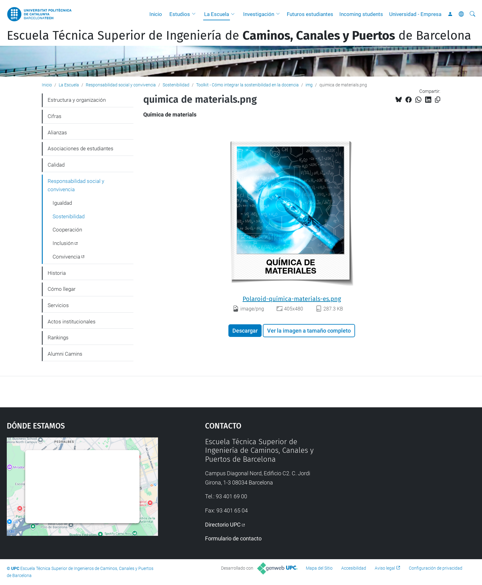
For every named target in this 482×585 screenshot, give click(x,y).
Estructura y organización (77, 100)
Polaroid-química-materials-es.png (292, 298)
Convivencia (66, 257)
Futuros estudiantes (310, 14)
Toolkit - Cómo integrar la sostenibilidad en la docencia (247, 84)
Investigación (258, 14)
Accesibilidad (353, 568)
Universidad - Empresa (415, 14)
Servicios (58, 305)
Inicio (155, 14)
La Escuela (216, 14)
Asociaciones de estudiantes (80, 148)
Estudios (179, 14)
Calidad (56, 165)
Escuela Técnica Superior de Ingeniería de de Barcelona (239, 35)
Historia (57, 273)
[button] (195, 14)
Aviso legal (385, 568)
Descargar (245, 330)
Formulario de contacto (233, 538)
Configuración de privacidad (435, 568)
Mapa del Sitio (319, 568)
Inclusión (63, 243)
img (309, 84)
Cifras (54, 116)
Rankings (58, 337)
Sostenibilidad (176, 84)
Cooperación (67, 230)
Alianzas (57, 132)
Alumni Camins (65, 354)
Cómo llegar (62, 289)
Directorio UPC (223, 524)
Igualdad (62, 203)
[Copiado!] (437, 99)
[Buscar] (472, 14)
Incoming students (361, 14)
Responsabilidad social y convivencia (121, 84)
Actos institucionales (72, 321)
